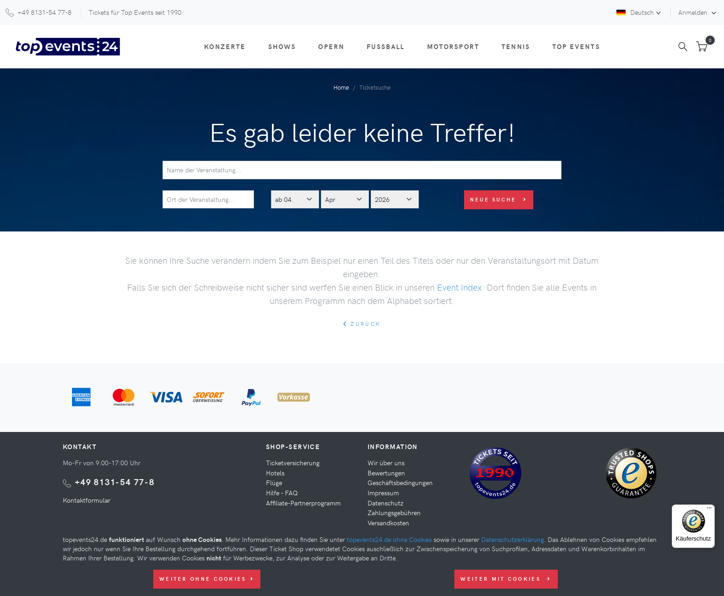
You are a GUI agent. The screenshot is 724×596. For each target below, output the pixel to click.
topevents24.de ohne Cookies (389, 539)
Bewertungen (386, 472)
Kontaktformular (86, 500)
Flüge (274, 482)
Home (341, 87)
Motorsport (453, 46)
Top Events (576, 46)
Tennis (515, 46)
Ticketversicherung (293, 462)
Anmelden (693, 12)
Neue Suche (499, 199)
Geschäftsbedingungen (400, 482)
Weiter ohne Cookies (206, 578)
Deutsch (635, 12)
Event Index (459, 287)
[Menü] (709, 510)
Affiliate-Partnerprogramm (303, 502)
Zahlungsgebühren (394, 512)
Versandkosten (388, 522)
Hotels (275, 472)
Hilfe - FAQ (282, 492)
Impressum (383, 492)
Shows (282, 46)
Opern (331, 46)
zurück (362, 323)
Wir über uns (386, 462)
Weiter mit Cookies (505, 578)
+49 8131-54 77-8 (115, 481)
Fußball (385, 46)
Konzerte (225, 46)
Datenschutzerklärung (512, 539)
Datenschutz (386, 502)
